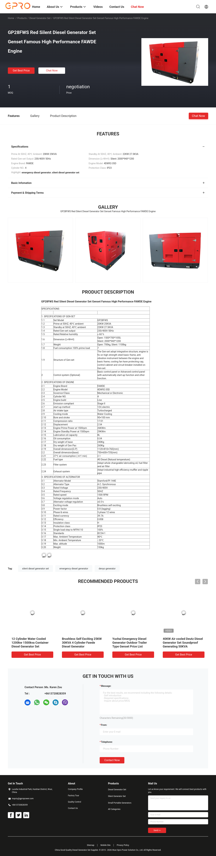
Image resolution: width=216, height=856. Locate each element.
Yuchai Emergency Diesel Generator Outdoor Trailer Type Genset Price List (129, 642)
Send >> (157, 830)
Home (11, 18)
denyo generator (107, 568)
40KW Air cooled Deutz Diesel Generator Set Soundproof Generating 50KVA (183, 642)
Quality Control (74, 802)
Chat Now (52, 70)
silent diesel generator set (35, 568)
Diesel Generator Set (40, 18)
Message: (106, 686)
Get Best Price (21, 70)
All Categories (114, 809)
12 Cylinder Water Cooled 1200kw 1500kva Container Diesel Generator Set (30, 642)
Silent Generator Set (117, 796)
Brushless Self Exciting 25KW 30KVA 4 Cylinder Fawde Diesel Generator (82, 642)
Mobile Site (105, 845)
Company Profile (75, 789)
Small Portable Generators (119, 803)
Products (22, 18)
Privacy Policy (123, 845)
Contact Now (112, 760)
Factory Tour (73, 795)
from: (104, 725)
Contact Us (73, 808)
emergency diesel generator (73, 568)
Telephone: (107, 742)
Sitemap (90, 845)
